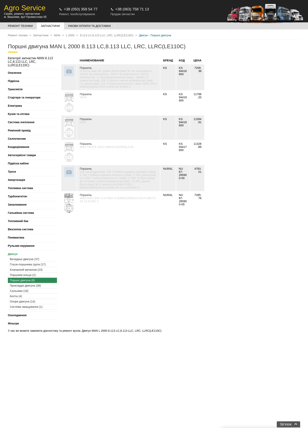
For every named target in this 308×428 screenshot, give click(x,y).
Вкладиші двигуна (24, 259)
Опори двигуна (22, 301)
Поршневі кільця (23, 275)
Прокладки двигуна (25, 285)
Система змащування (26, 306)
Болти (16, 296)
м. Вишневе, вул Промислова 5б (25, 16)
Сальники (19, 290)
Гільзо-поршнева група (28, 264)
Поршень (86, 67)
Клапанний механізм (26, 269)
